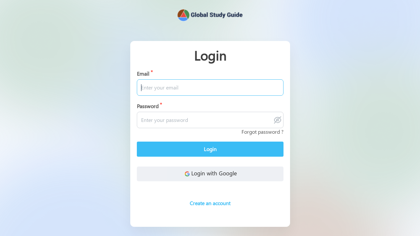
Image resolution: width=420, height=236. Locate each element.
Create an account (210, 203)
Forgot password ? (263, 131)
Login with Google (210, 173)
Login (210, 149)
